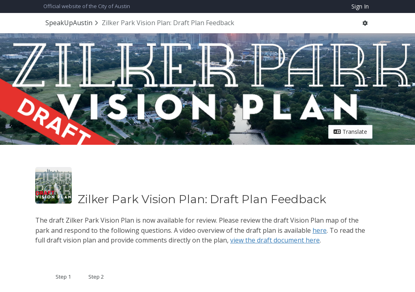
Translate (350, 131)
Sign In (360, 6)
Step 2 (96, 276)
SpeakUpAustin (68, 22)
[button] (365, 23)
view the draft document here (275, 240)
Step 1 (63, 276)
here (319, 230)
